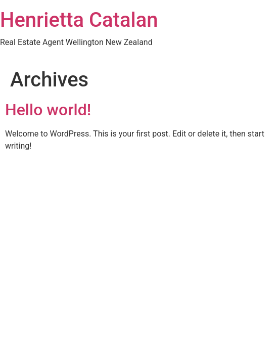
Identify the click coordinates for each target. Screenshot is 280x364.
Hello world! (48, 109)
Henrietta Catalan (79, 20)
